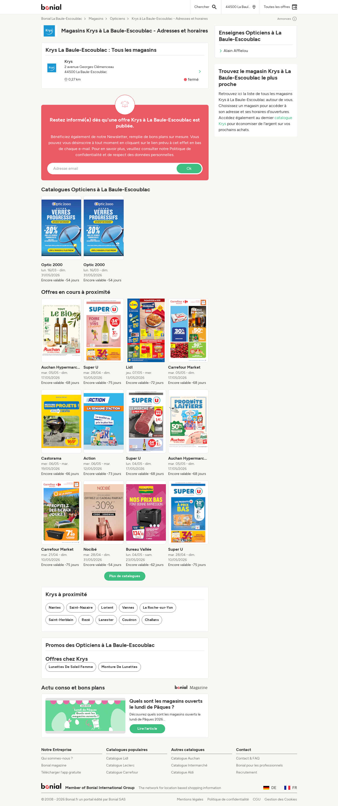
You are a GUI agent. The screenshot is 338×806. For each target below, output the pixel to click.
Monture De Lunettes (119, 667)
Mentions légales (190, 799)
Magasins (96, 19)
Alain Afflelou (233, 50)
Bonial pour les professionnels (259, 765)
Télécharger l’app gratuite (61, 772)
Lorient (107, 607)
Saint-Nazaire (81, 607)
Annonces (287, 18)
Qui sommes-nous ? (57, 758)
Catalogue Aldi (182, 772)
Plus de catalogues (124, 576)
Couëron (129, 620)
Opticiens (117, 19)
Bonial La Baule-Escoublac (61, 19)
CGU (257, 799)
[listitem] (61, 239)
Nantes (55, 607)
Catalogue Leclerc (120, 765)
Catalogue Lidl (117, 758)
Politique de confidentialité (228, 799)
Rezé (86, 620)
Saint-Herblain (61, 620)
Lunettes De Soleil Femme (71, 667)
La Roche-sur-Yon (158, 607)
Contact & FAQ (248, 758)
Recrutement (246, 772)
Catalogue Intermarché (189, 765)
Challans (152, 620)
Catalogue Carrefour (122, 772)
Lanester (106, 620)
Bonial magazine (53, 765)
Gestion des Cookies (281, 799)
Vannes (128, 607)
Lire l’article (147, 728)
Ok (189, 168)
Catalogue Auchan (185, 758)
